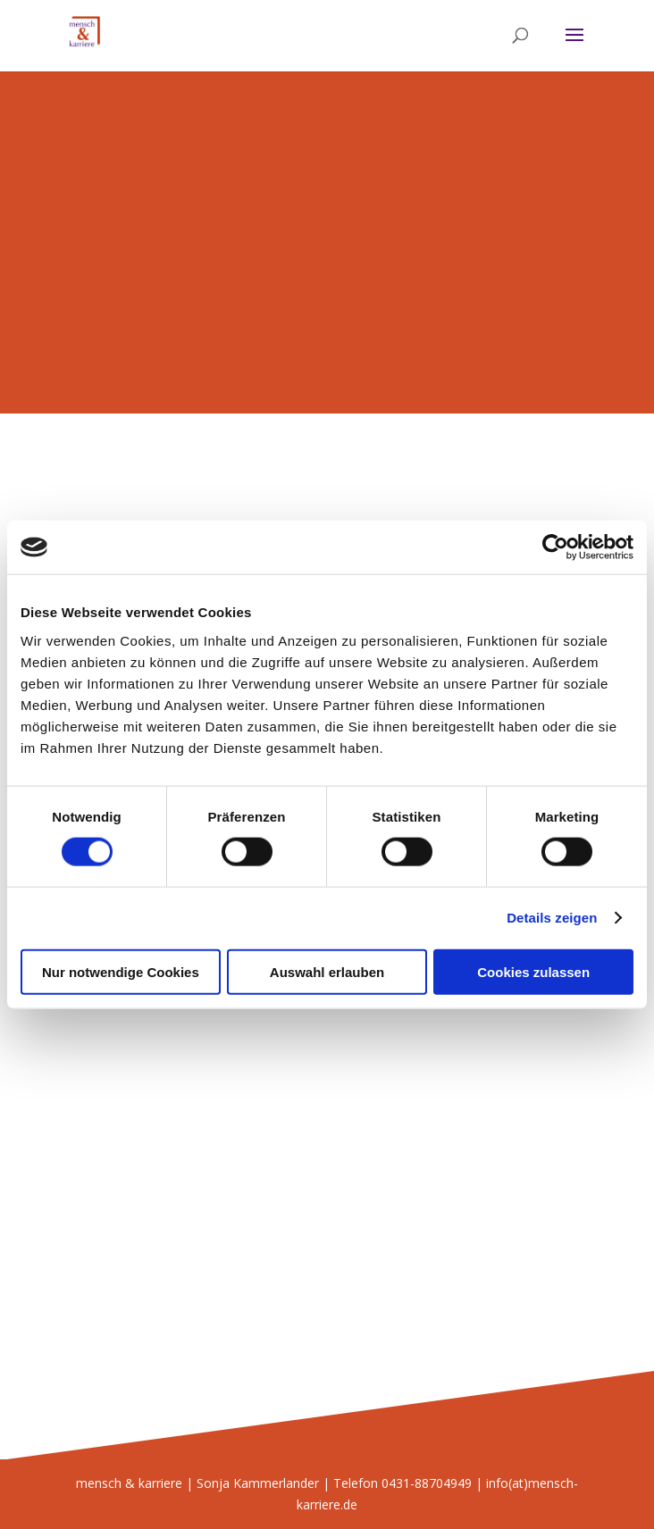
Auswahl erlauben (327, 971)
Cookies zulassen (533, 971)
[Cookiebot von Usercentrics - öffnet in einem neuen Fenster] (555, 547)
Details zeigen (552, 917)
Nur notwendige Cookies (120, 971)
